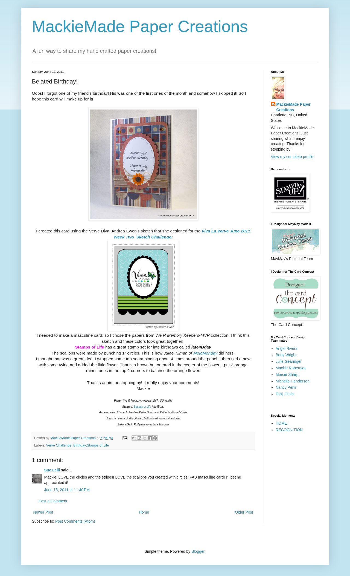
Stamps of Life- (142, 406)
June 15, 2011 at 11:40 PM (67, 490)
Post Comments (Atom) (75, 521)
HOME (281, 423)
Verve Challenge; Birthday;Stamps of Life (77, 445)
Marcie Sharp (287, 374)
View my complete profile (292, 156)
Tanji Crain (285, 394)
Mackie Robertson (291, 368)
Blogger (197, 551)
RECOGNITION (289, 430)
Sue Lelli (52, 470)
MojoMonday (205, 353)
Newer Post (43, 512)
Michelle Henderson (293, 381)
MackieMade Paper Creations (140, 26)
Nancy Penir (286, 387)
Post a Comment (53, 501)
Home (144, 512)
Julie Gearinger (289, 361)
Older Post (244, 512)
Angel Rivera (287, 348)
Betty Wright (286, 355)
